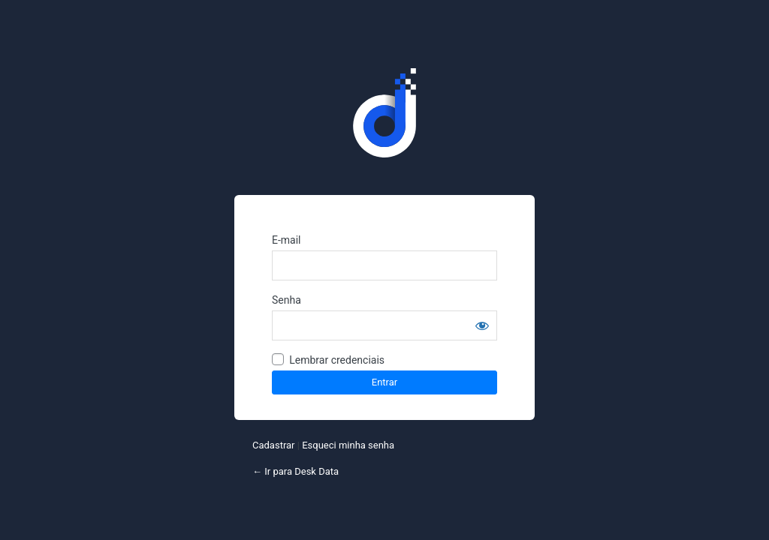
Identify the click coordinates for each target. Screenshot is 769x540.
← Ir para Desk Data (295, 471)
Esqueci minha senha (348, 445)
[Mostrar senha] (482, 325)
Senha (286, 300)
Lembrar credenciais (336, 360)
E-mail (286, 240)
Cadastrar (273, 445)
